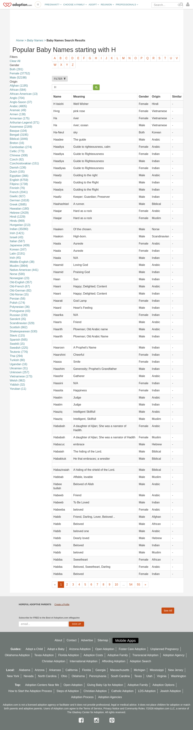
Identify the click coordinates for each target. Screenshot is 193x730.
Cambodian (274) (21, 147)
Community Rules (135, 708)
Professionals (127, 4)
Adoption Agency (173, 655)
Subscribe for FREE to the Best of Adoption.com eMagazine (49, 618)
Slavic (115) (17, 335)
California (71, 670)
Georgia (101, 670)
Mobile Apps (125, 640)
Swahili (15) (17, 343)
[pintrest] (111, 720)
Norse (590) (17, 274)
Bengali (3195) (19, 134)
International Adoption (83, 661)
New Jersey (175, 670)
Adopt (94, 4)
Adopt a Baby (56, 649)
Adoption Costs (93, 655)
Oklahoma (78, 676)
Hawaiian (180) (19, 208)
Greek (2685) (18, 204)
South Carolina (120, 676)
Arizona (39, 670)
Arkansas (55, 670)
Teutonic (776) (19, 351)
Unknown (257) (19, 372)
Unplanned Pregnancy (164, 649)
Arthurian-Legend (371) (24, 122)
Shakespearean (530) (23, 331)
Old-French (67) (20, 286)
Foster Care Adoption (132, 649)
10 (116, 584)
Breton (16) (17, 142)
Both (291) (16, 69)
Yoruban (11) (18, 388)
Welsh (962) (17, 380)
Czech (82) (17, 159)
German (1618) (19, 200)
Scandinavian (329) (22, 323)
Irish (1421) (17, 233)
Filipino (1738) (19, 184)
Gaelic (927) (17, 196)
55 (138, 584)
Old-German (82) (20, 290)
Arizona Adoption (80, 649)
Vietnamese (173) (21, 376)
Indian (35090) (19, 229)
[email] (43, 624)
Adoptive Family (118, 655)
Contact (71, 640)
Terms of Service (92, 708)
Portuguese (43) (20, 310)
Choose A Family (75, 4)
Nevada (28, 676)
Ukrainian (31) (19, 368)
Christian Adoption (53, 661)
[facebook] (82, 720)
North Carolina (47, 676)
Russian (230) (19, 315)
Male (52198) (18, 77)
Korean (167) (18, 249)
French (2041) (19, 192)
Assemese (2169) (21, 126)
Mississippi (157, 670)
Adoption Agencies (110, 697)
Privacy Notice (111, 708)
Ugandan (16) (18, 364)
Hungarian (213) (20, 224)
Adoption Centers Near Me (42, 684)
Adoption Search (140, 661)
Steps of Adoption (68, 691)
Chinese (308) (19, 155)
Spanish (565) (19, 339)
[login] (188, 4)
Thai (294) (16, 355)
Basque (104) (18, 130)
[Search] (182, 4)
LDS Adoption (147, 691)
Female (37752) (20, 73)
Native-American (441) (24, 269)
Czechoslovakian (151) (24, 163)
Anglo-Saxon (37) (21, 102)
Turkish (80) (17, 360)
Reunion (107, 4)
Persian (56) (17, 298)
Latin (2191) (17, 253)
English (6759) (19, 179)
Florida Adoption (68, 655)
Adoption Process (82, 697)
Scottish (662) (19, 327)
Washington (178, 676)
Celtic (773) (17, 151)
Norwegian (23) (19, 278)
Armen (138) (18, 114)
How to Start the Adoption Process (30, 691)
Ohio (64, 676)
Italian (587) (17, 241)
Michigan (139, 670)
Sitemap (102, 640)
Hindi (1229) (17, 216)
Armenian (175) (20, 118)
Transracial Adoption (145, 655)
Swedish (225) (19, 347)
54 (131, 584)
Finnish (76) (17, 187)
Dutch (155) (17, 171)
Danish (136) (18, 167)
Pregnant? (53, 4)
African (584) (18, 89)
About (58, 640)
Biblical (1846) (19, 138)
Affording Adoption (113, 661)
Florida (86, 670)
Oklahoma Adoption (17, 655)
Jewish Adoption (170, 691)
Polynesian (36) (20, 306)
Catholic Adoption (122, 691)
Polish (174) (17, 302)
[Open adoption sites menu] (38, 4)
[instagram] (97, 720)
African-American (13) (24, 93)
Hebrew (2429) (19, 212)
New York (13, 676)
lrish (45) (15, 257)
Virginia (161, 676)
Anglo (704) (17, 97)
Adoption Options (164, 684)
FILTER (60, 78)
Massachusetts (119, 670)
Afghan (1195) (19, 85)
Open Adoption (104, 649)
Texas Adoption (44, 655)
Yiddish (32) (17, 384)
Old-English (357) (21, 282)
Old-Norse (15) (19, 294)
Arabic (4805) (18, 106)
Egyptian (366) (19, 175)
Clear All (15, 61)
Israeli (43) (16, 237)
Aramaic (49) (18, 110)
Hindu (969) (17, 220)
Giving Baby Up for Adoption (105, 684)
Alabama (24, 670)
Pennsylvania (97, 676)
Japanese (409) (20, 245)
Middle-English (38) (22, 261)
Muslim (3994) (19, 265)
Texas (138, 676)
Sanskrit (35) (18, 319)
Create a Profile (61, 604)
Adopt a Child (34, 649)
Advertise (87, 640)
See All (168, 610)
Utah (149, 676)
